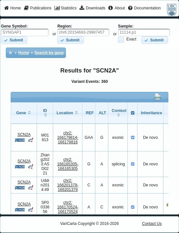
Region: (64, 26)
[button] (14, 40)
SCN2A (24, 134)
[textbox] (25, 32)
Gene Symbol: (14, 26)
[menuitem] (12, 8)
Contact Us (152, 223)
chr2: (67, 137)
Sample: (126, 26)
